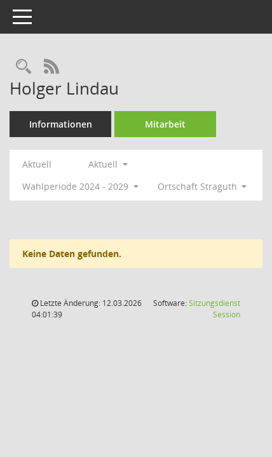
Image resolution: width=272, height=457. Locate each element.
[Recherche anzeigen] (23, 66)
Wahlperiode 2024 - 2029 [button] (80, 186)
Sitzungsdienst (214, 309)
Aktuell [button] (108, 164)
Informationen (60, 124)
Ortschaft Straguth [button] (202, 186)
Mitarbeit (165, 124)
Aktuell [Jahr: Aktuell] (36, 164)
